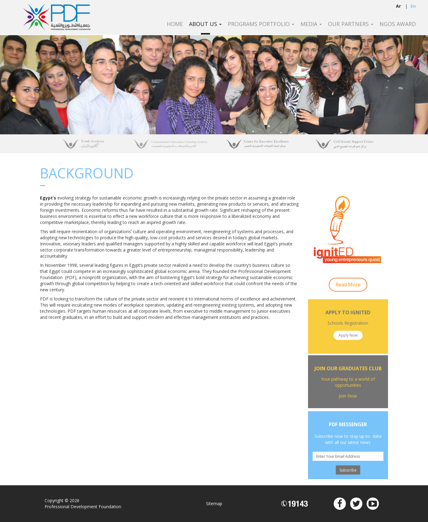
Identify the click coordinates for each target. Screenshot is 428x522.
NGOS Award (397, 24)
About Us (205, 24)
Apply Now (348, 335)
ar (398, 6)
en (413, 6)
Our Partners (350, 24)
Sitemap (214, 503)
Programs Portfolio (261, 24)
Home (175, 24)
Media (311, 24)
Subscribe (348, 470)
